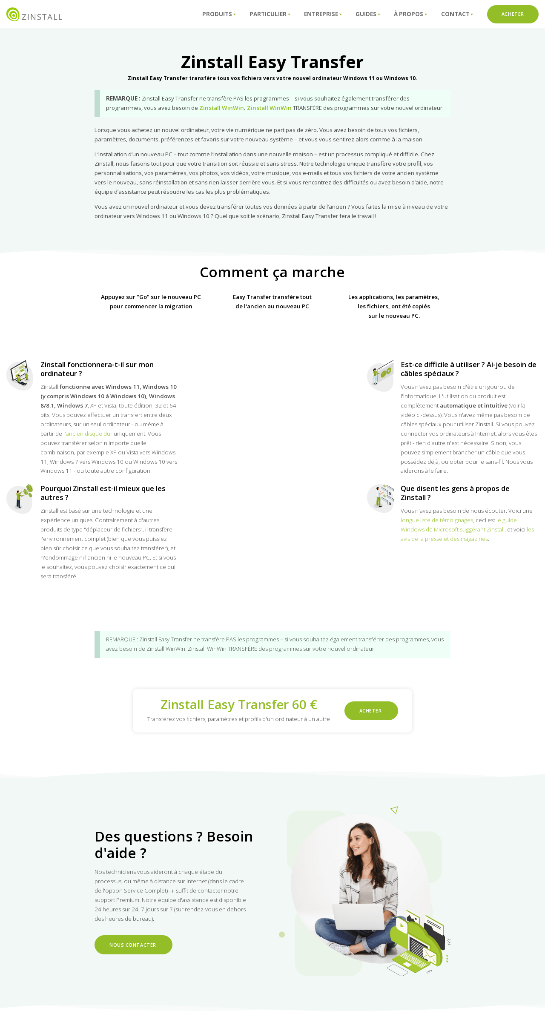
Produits (219, 14)
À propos (410, 14)
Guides (368, 14)
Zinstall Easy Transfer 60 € (239, 704)
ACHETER (513, 14)
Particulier (270, 14)
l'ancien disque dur (87, 433)
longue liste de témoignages (437, 520)
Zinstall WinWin (221, 108)
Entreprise (323, 14)
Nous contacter (133, 945)
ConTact (457, 14)
